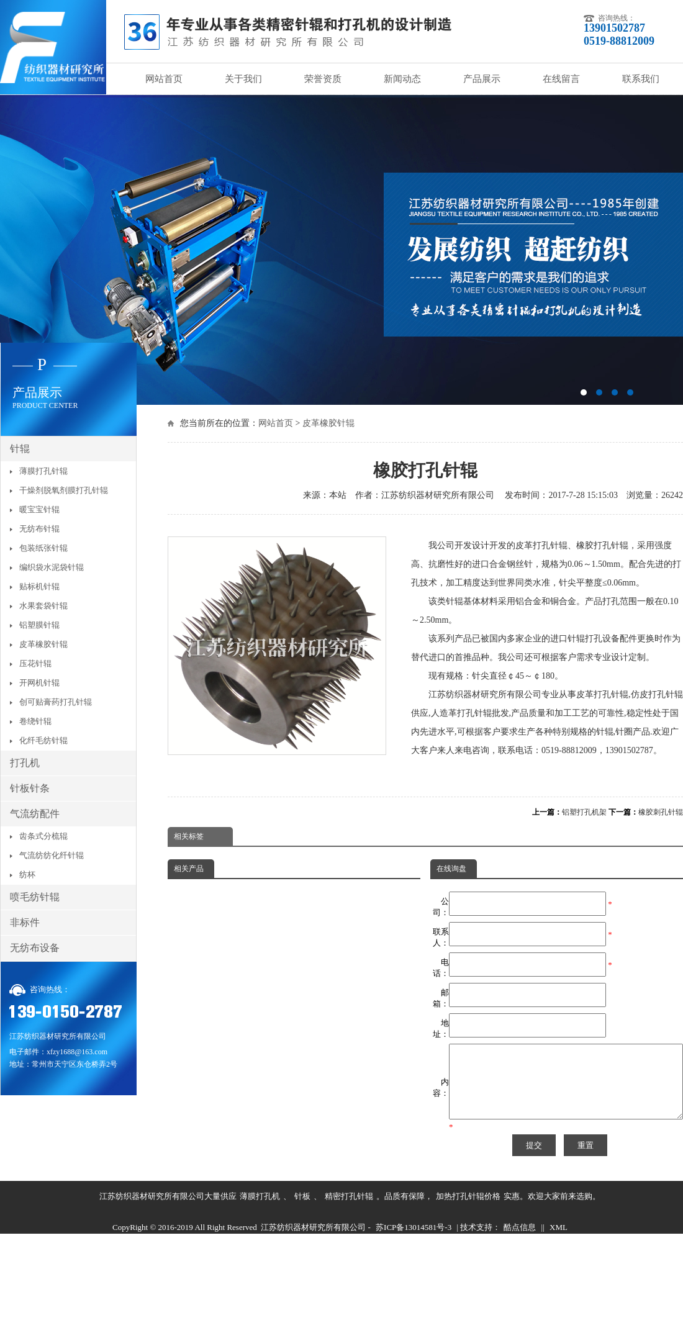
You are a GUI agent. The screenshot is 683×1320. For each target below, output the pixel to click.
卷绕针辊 (35, 721)
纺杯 (27, 874)
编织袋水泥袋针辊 (51, 567)
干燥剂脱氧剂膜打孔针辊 (63, 490)
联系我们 (640, 79)
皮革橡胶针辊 (328, 423)
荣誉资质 (322, 79)
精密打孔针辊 (349, 1211)
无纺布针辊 (39, 528)
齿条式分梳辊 (43, 836)
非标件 (25, 922)
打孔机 (25, 762)
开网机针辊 (39, 682)
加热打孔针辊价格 (468, 1211)
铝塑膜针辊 (39, 625)
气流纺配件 (35, 813)
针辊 (20, 448)
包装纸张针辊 (43, 548)
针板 (302, 1211)
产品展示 (481, 79)
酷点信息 (520, 1242)
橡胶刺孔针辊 (660, 812)
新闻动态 (402, 79)
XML (559, 1242)
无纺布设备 (35, 948)
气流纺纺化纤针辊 (51, 855)
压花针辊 (35, 663)
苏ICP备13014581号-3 (413, 1242)
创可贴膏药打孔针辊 (55, 702)
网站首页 (164, 79)
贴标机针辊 (39, 586)
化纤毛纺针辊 (43, 740)
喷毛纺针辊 (35, 897)
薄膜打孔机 (260, 1211)
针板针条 (30, 788)
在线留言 (561, 79)
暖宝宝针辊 (39, 509)
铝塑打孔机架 (584, 812)
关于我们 (243, 79)
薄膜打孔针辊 (43, 471)
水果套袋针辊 (43, 605)
